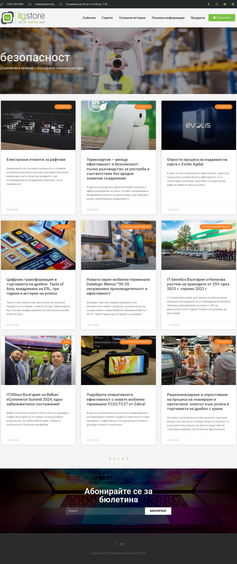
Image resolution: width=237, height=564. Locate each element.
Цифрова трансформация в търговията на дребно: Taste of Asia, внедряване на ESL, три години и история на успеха (35, 286)
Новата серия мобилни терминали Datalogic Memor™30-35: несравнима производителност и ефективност (118, 286)
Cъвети (107, 18)
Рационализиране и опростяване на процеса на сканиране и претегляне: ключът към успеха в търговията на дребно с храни (198, 401)
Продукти (198, 18)
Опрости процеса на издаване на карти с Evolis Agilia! (197, 161)
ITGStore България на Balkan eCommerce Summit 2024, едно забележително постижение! (34, 399)
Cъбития (89, 18)
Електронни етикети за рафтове (35, 159)
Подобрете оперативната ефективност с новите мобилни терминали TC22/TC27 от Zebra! (116, 399)
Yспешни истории (132, 18)
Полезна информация (168, 18)
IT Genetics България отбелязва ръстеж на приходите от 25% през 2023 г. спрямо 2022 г (198, 284)
